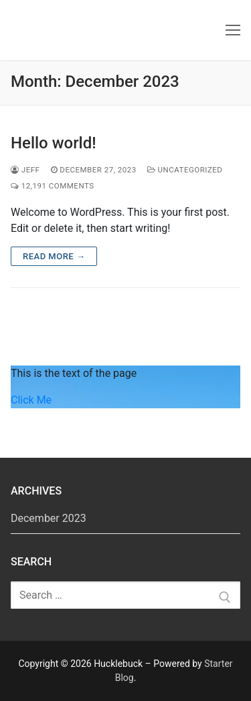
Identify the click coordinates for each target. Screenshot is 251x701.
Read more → (54, 256)
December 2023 (48, 518)
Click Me (31, 400)
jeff (25, 169)
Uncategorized (185, 169)
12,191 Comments (52, 185)
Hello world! (53, 143)
